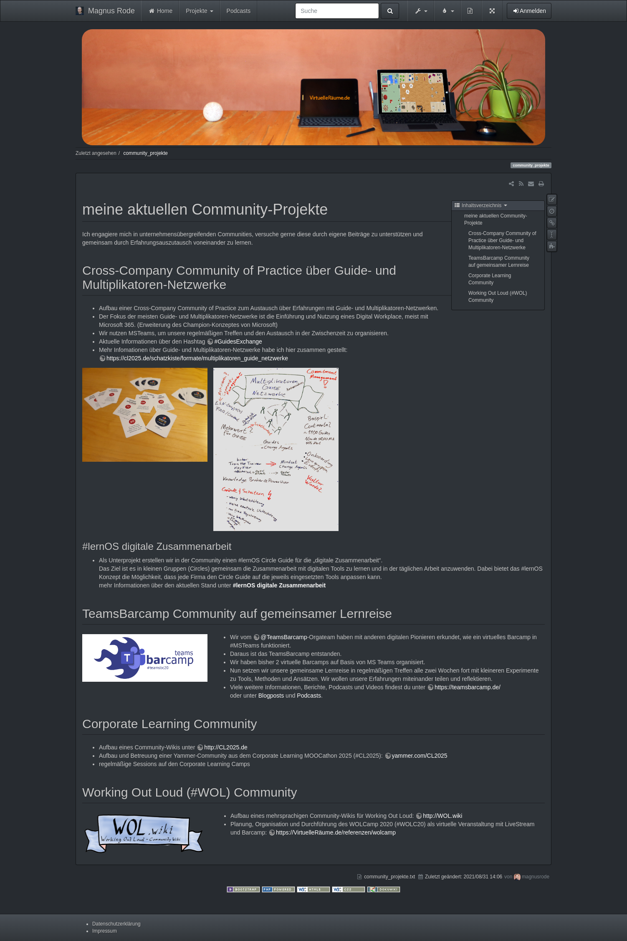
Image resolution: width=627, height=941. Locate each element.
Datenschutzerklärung (116, 924)
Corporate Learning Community (489, 279)
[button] (420, 10)
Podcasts (239, 11)
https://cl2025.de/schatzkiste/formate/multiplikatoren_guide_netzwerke (197, 358)
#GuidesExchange (238, 341)
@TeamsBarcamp (283, 637)
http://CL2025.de (226, 747)
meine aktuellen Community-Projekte (495, 219)
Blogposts (271, 695)
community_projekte (145, 153)
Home (160, 11)
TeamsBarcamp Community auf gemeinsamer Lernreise (498, 261)
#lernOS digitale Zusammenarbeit (279, 585)
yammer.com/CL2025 (419, 755)
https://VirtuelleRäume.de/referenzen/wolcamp (336, 832)
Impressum (104, 931)
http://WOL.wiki (442, 815)
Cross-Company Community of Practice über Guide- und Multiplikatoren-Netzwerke (502, 240)
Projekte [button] (199, 11)
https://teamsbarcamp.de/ (468, 687)
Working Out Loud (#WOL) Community (497, 296)
